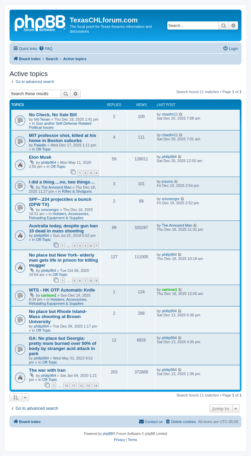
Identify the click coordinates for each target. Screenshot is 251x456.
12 (81, 385)
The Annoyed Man (56, 187)
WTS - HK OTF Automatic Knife (62, 290)
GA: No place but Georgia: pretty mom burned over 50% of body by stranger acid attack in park (62, 346)
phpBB (108, 434)
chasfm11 (170, 114)
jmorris (167, 181)
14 (95, 385)
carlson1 (48, 295)
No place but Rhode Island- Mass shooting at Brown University (58, 316)
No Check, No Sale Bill (53, 114)
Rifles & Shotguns (76, 191)
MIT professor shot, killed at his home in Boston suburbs (62, 138)
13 (88, 385)
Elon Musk (40, 157)
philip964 (48, 162)
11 (74, 385)
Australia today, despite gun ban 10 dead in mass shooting (63, 228)
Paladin (40, 145)
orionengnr (50, 210)
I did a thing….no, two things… (62, 182)
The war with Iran (47, 370)
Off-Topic (43, 149)
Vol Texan (42, 119)
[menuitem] (45, 49)
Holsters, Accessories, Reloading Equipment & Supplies (59, 216)
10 (66, 385)
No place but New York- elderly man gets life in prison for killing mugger (63, 260)
